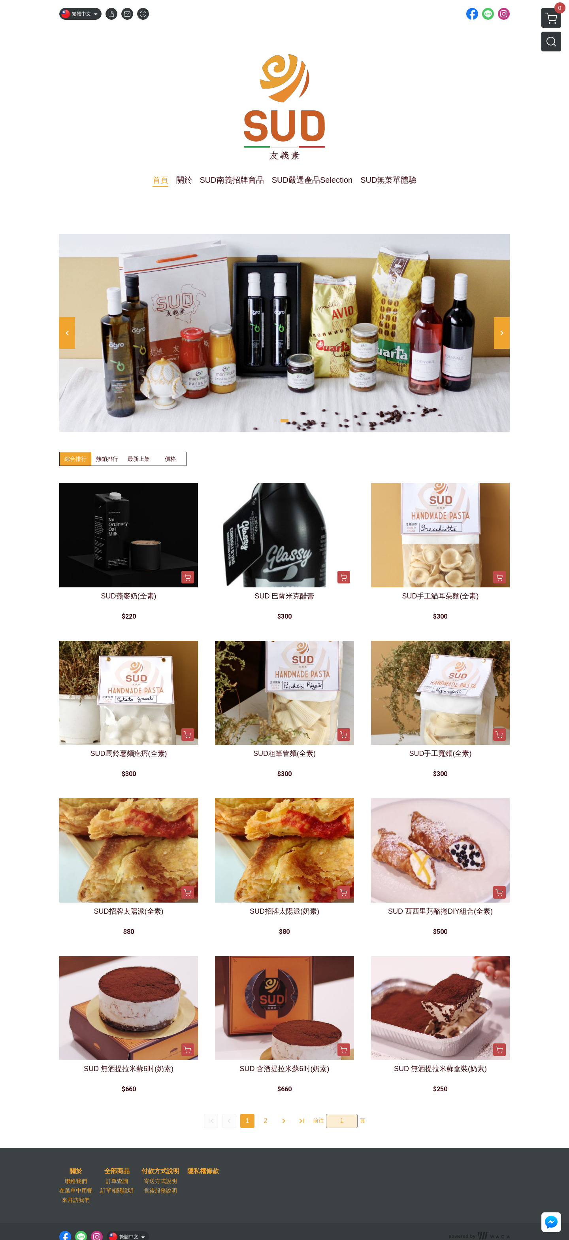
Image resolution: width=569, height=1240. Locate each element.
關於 (76, 1171)
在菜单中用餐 (75, 1190)
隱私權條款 (203, 1171)
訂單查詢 (117, 1181)
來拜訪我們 (76, 1200)
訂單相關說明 (117, 1190)
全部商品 (117, 1171)
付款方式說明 (160, 1171)
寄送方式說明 (160, 1181)
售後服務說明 (160, 1190)
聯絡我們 (76, 1181)
